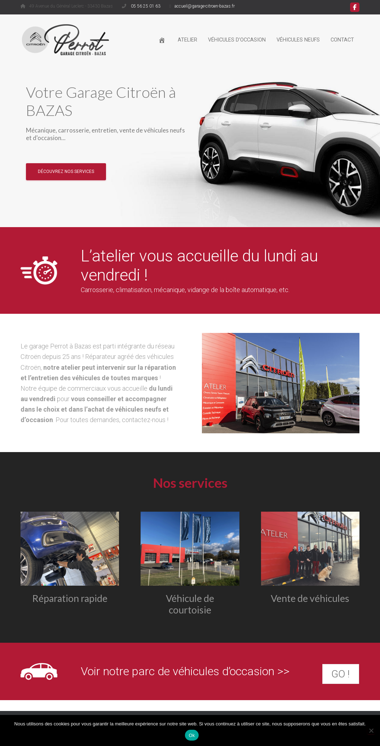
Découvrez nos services (66, 174)
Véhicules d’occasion (237, 40)
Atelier (187, 40)
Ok (192, 735)
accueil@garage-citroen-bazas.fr (204, 6)
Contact (342, 40)
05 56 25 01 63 (145, 6)
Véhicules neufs (298, 40)
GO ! (340, 674)
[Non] (371, 730)
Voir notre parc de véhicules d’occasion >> (185, 671)
